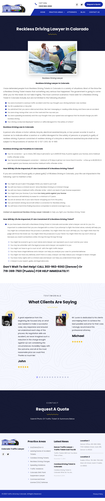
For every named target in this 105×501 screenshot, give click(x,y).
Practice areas (57, 13)
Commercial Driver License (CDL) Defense (39, 481)
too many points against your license (52, 193)
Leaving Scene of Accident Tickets (40, 452)
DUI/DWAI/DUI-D (36, 447)
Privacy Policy (98, 494)
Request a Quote (93, 4)
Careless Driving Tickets (39, 458)
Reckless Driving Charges (40, 461)
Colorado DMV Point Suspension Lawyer (38, 474)
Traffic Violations (36, 469)
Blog (83, 12)
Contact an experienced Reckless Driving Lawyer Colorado (26, 212)
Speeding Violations (37, 465)
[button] (37, 377)
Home (42, 12)
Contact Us (94, 12)
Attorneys (72, 12)
